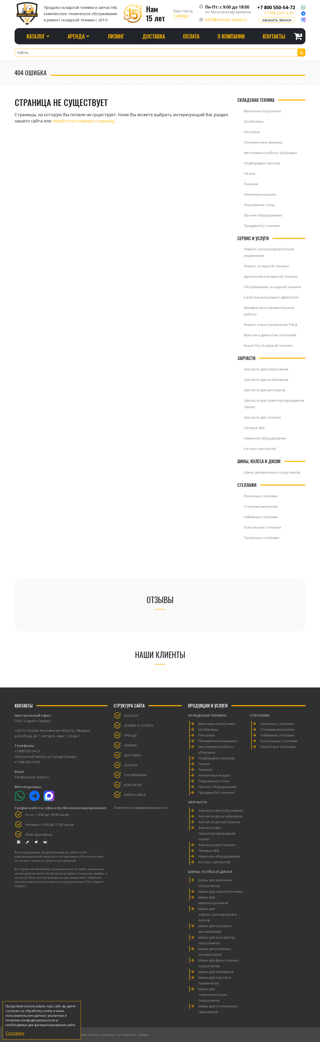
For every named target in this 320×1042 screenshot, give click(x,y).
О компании (231, 36)
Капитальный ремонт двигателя (271, 297)
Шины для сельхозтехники (220, 891)
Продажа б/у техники (262, 225)
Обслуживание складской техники (272, 286)
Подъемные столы (259, 204)
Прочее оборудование (263, 215)
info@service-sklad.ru (226, 19)
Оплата (191, 36)
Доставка (153, 36)
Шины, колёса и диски (210, 871)
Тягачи (249, 173)
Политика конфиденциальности (140, 807)
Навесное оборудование (265, 438)
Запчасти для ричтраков (264, 390)
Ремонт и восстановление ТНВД (270, 324)
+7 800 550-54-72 (276, 7)
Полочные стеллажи (261, 496)
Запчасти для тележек (262, 417)
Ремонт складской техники (266, 266)
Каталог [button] (36, 36)
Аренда (130, 735)
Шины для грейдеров (216, 971)
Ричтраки (252, 131)
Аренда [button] (76, 36)
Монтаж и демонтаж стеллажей (270, 335)
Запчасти (197, 802)
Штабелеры (254, 121)
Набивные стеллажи (261, 516)
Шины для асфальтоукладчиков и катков (217, 914)
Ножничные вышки (260, 194)
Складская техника (207, 715)
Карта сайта (134, 794)
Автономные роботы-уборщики (270, 152)
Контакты (274, 36)
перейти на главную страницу (83, 121)
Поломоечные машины (263, 142)
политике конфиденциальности (30, 1020)
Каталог (131, 715)
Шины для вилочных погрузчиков (272, 472)
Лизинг (115, 36)
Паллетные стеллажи (261, 537)
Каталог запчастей (260, 448)
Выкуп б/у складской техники (268, 345)
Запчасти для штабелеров (266, 379)
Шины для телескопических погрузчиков (212, 995)
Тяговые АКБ (254, 427)
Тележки (251, 184)
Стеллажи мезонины (261, 506)
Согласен (15, 1033)
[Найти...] (160, 52)
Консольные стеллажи (262, 527)
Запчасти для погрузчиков (266, 369)
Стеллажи (259, 715)
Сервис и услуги (138, 725)
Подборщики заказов (262, 163)
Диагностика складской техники (271, 276)
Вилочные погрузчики (262, 111)
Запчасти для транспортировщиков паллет (216, 833)
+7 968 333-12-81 (279, 12)
